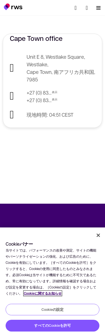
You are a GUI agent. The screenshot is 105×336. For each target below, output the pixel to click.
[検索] (75, 8)
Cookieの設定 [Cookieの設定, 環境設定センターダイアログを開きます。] (52, 309)
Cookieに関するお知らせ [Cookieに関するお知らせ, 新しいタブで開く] (43, 293)
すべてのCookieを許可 (52, 325)
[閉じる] (98, 235)
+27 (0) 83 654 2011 (39, 92)
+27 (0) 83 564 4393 (39, 100)
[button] (13, 7)
